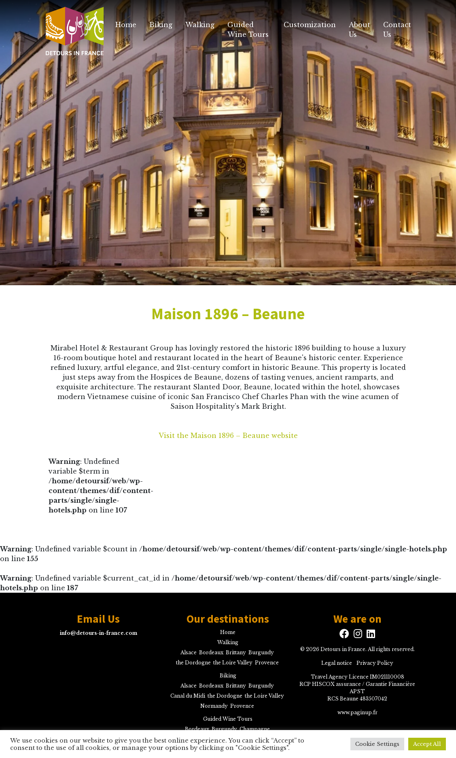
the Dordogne (193, 663)
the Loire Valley (232, 663)
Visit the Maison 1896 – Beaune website (228, 435)
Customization (310, 25)
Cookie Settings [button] (377, 744)
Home (125, 25)
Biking (160, 25)
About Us (359, 29)
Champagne (255, 729)
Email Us (98, 619)
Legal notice (336, 663)
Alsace (188, 652)
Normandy (214, 706)
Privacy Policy (374, 663)
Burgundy (261, 652)
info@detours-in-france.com (98, 633)
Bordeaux (211, 652)
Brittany (236, 652)
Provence (267, 663)
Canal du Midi (187, 696)
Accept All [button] (427, 744)
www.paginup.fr (357, 712)
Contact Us (397, 29)
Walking (199, 25)
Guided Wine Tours (248, 29)
